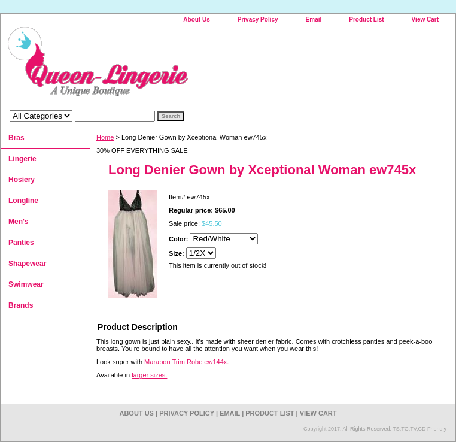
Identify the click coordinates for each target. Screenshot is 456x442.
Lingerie (22, 159)
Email (314, 19)
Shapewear (27, 263)
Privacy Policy (258, 19)
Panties (21, 242)
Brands (20, 305)
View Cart (425, 19)
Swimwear (26, 284)
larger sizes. (149, 375)
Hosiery (21, 179)
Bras (16, 138)
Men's (18, 221)
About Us (196, 19)
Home (105, 137)
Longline (23, 200)
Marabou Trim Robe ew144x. (186, 361)
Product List (366, 19)
